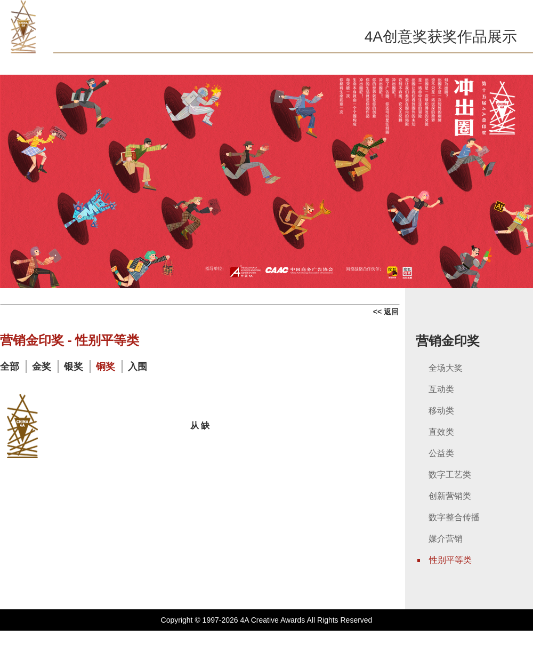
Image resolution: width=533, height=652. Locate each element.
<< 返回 (386, 311)
